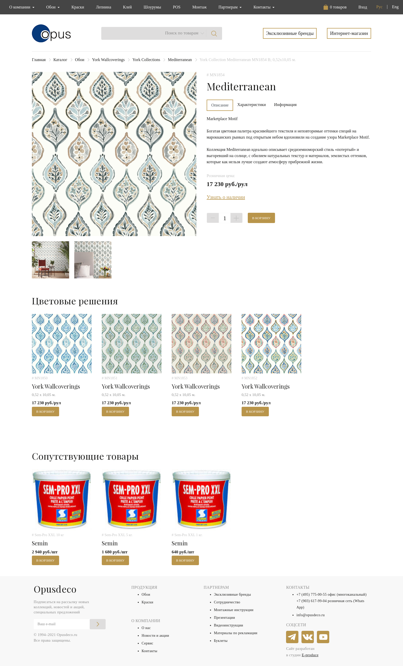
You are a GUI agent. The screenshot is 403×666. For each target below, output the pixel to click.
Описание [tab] (219, 105)
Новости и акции (155, 636)
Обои (79, 59)
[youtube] (323, 637)
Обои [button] (51, 7)
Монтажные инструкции (233, 610)
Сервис (147, 643)
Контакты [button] (262, 7)
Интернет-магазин (349, 33)
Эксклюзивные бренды (290, 33)
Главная (39, 59)
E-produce (310, 655)
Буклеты (220, 641)
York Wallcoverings (108, 59)
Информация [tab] (285, 104)
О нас (146, 628)
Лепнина (103, 7)
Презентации (224, 618)
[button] (335, 7)
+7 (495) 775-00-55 (311, 594)
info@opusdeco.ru (310, 615)
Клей (127, 7)
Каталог (60, 59)
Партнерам (228, 7)
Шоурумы (152, 7)
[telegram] (292, 637)
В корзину (261, 218)
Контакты (149, 651)
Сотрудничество (227, 602)
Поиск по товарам (181, 33)
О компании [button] (20, 7)
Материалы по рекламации (235, 633)
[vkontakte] (307, 637)
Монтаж (199, 7)
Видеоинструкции (228, 625)
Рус (379, 7)
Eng (395, 7)
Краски (77, 7)
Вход (362, 7)
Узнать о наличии (226, 197)
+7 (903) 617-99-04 (311, 601)
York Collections (146, 59)
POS (176, 7)
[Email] (70, 624)
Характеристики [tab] (251, 104)
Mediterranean (180, 59)
